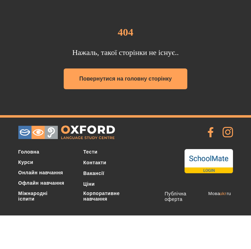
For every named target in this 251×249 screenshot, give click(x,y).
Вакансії (94, 173)
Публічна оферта (176, 196)
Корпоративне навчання (101, 196)
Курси (26, 162)
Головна (28, 152)
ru (229, 193)
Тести (90, 152)
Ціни (89, 184)
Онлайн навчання (40, 172)
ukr (222, 193)
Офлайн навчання (41, 183)
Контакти (95, 162)
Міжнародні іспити (33, 196)
